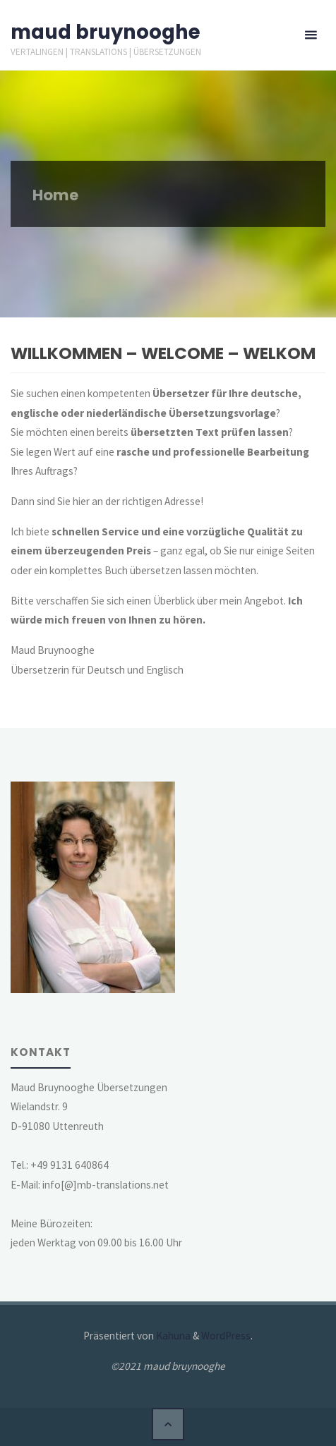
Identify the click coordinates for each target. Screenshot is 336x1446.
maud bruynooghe (105, 32)
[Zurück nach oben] (168, 1424)
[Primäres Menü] (310, 35)
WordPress (226, 1335)
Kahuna (172, 1335)
